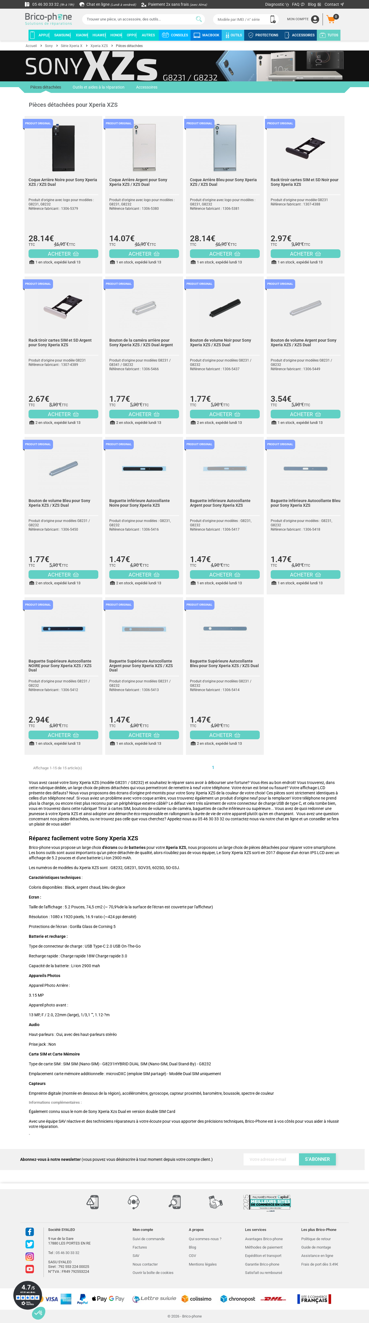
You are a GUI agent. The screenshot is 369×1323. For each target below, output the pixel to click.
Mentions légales (203, 1264)
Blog (315, 4)
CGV (192, 1255)
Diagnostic (277, 4)
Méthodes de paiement (264, 1247)
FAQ (298, 4)
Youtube (29, 1269)
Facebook (29, 1231)
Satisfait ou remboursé (263, 1272)
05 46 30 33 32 (49, 4)
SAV (136, 1255)
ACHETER (63, 254)
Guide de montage (316, 1247)
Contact (334, 4)
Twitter (29, 1244)
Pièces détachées (45, 89)
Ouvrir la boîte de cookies (153, 1272)
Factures (140, 1247)
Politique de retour (316, 1239)
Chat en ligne (108, 4)
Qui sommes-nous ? (205, 1239)
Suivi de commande (149, 1239)
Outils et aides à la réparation (99, 87)
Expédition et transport (263, 1255)
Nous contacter (145, 1264)
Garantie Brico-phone (262, 1264)
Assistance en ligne (317, 1255)
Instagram (29, 1256)
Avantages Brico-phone (264, 1239)
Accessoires (146, 87)
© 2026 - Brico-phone (184, 1316)
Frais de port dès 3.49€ (319, 1264)
